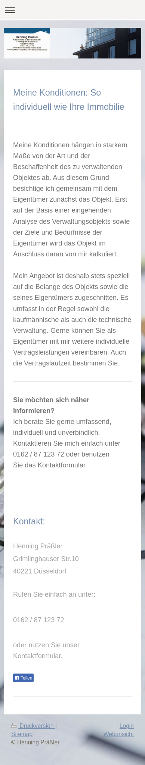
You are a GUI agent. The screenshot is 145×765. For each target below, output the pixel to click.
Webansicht (119, 734)
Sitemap (22, 734)
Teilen (23, 678)
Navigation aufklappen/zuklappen (72, 10)
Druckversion (33, 726)
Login (127, 726)
